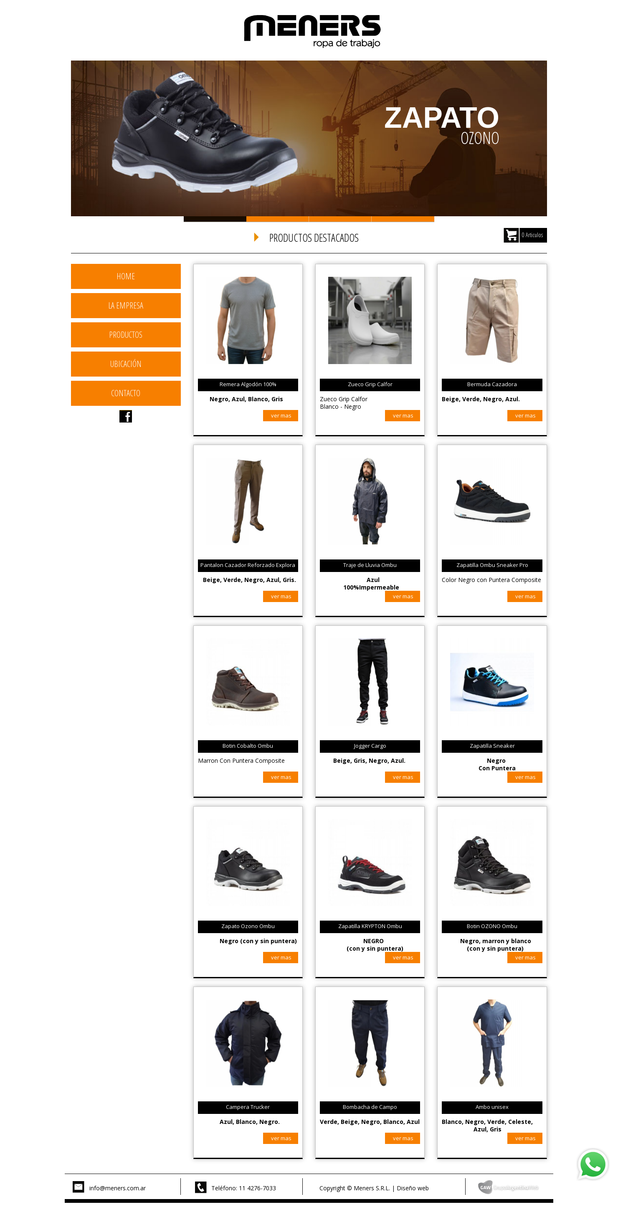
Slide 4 (403, 219)
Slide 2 (277, 219)
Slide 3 (340, 219)
